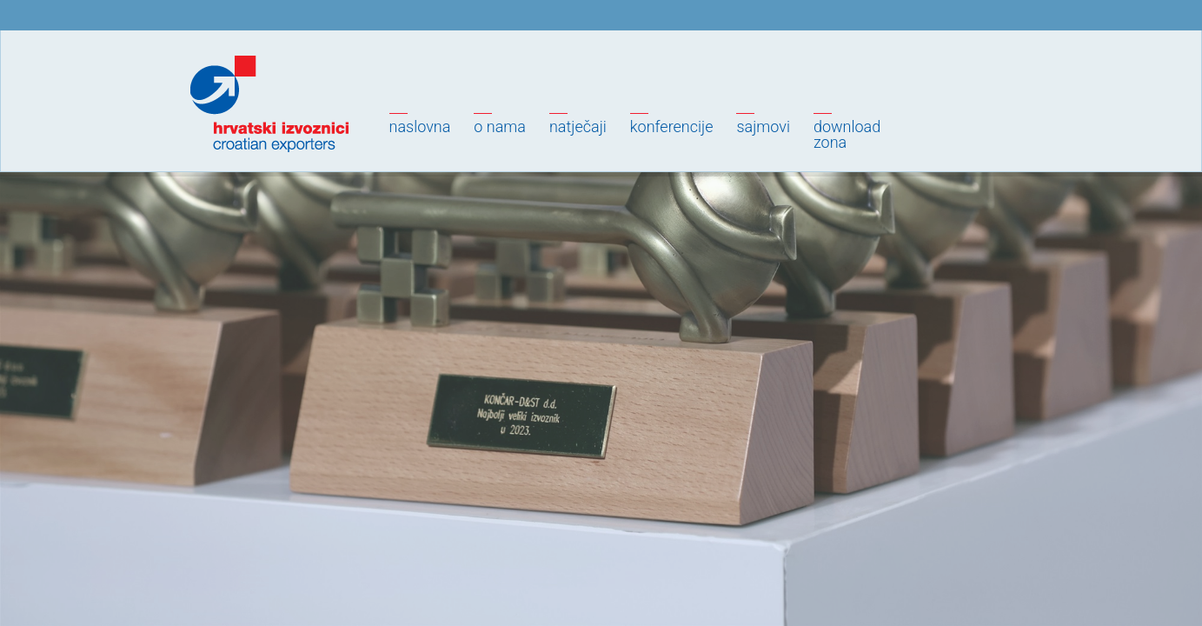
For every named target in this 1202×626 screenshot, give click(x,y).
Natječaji (578, 126)
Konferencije (672, 126)
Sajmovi (762, 126)
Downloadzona (847, 134)
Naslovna (420, 126)
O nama (500, 126)
